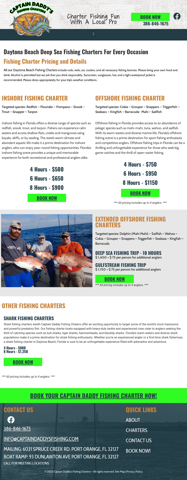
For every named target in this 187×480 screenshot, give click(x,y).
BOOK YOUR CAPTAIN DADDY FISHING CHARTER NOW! (93, 395)
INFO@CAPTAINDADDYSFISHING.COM (41, 439)
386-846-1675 (17, 428)
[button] (93, 34)
